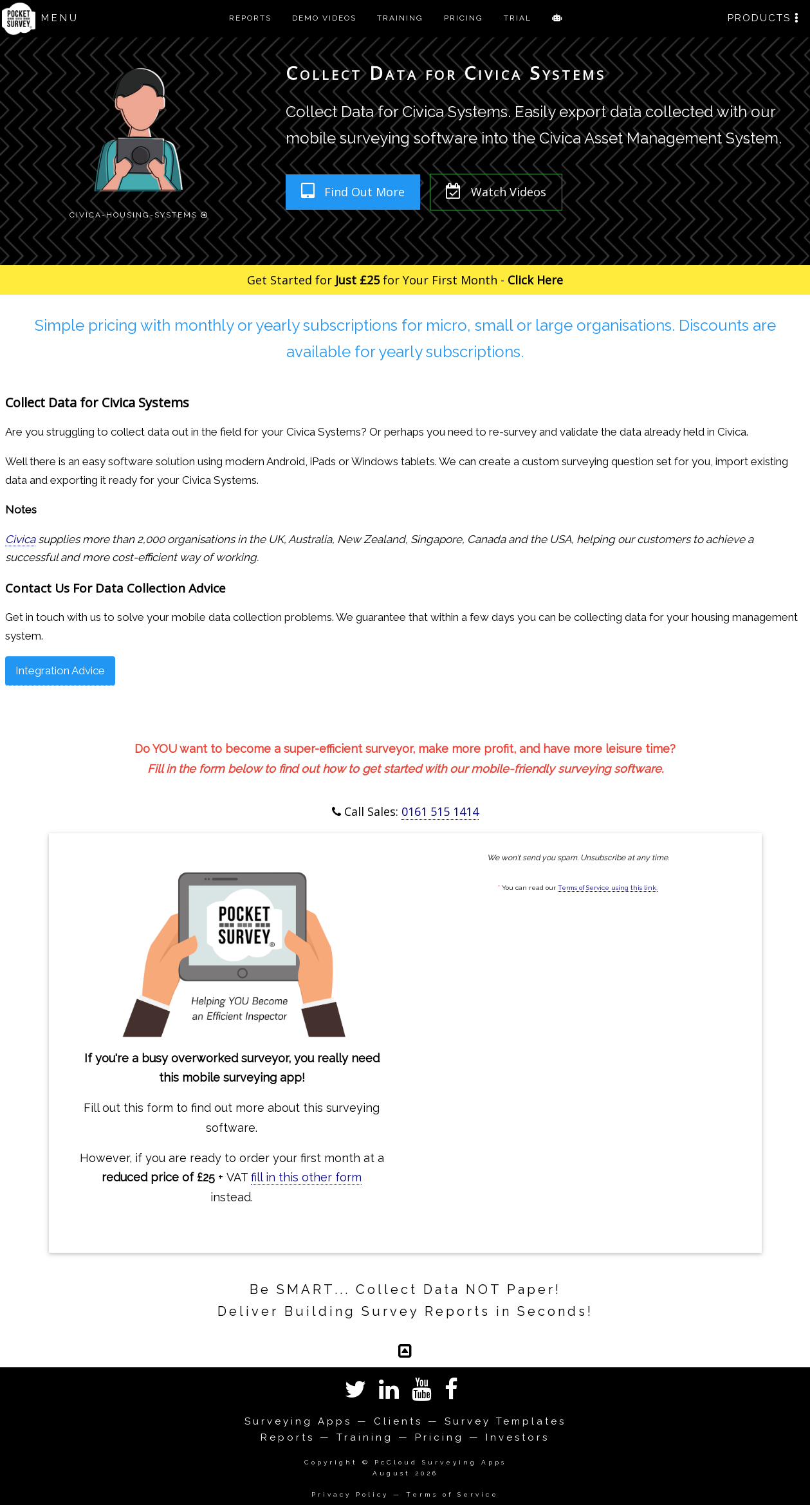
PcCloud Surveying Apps (440, 1462)
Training (364, 1437)
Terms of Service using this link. (608, 887)
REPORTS (250, 18)
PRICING (463, 18)
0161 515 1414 (440, 811)
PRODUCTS (764, 18)
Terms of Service (452, 1494)
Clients (398, 1421)
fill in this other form (306, 1177)
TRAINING (400, 18)
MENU (60, 18)
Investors (517, 1437)
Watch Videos (496, 191)
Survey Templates (505, 1421)
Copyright (331, 1462)
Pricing (439, 1437)
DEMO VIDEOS (324, 18)
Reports (288, 1437)
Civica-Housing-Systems (138, 213)
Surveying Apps (298, 1421)
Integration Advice (60, 670)
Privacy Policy (350, 1494)
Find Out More (353, 191)
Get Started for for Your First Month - (405, 280)
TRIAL (517, 18)
